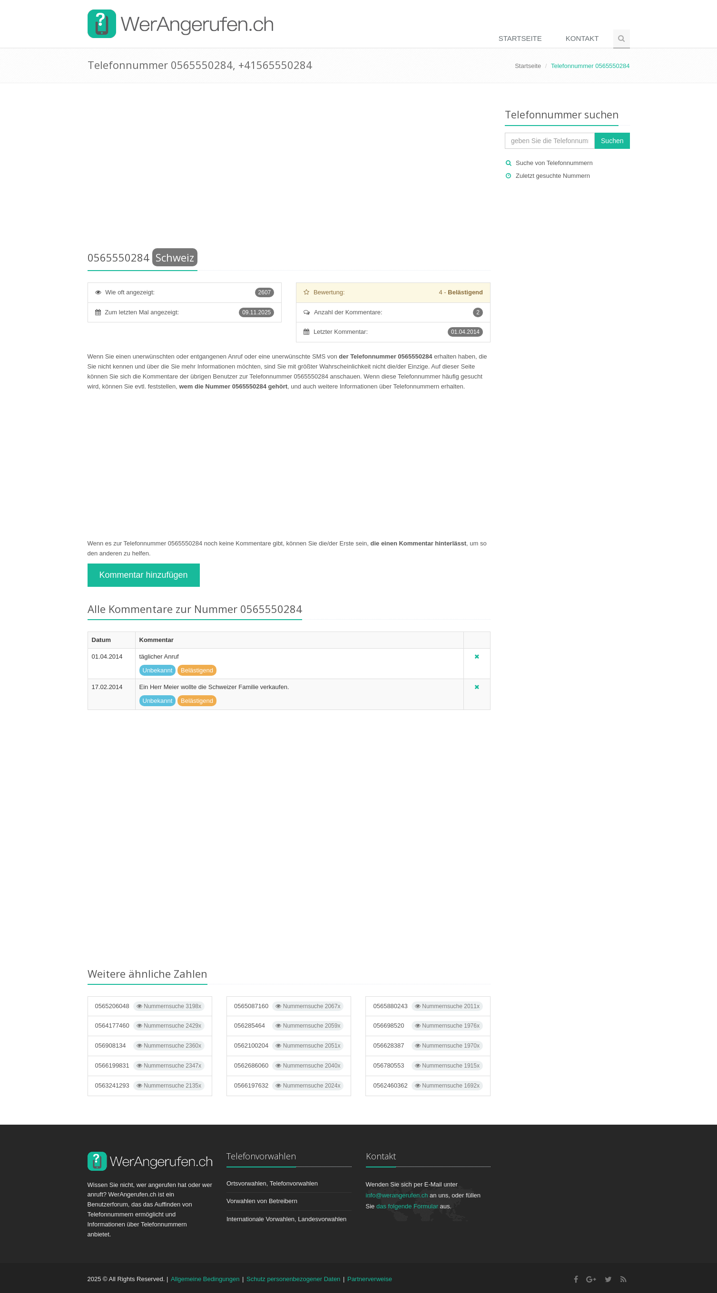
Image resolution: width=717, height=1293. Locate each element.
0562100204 (289, 1045)
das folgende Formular (407, 1206)
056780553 (427, 1065)
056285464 (289, 1026)
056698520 (427, 1026)
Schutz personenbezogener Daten (293, 1279)
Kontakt (582, 38)
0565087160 (289, 1006)
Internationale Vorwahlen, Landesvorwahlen (286, 1219)
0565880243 (427, 1006)
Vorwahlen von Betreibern (261, 1201)
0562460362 (427, 1085)
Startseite (520, 38)
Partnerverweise (369, 1279)
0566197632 (289, 1085)
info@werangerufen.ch (397, 1195)
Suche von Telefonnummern (554, 162)
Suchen (612, 141)
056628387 (427, 1045)
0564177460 (150, 1026)
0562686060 (289, 1065)
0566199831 (150, 1065)
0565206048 (150, 1006)
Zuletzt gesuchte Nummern (553, 175)
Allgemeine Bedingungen (205, 1279)
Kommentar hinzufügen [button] (143, 575)
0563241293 (150, 1085)
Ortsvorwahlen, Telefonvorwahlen (272, 1183)
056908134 (150, 1045)
